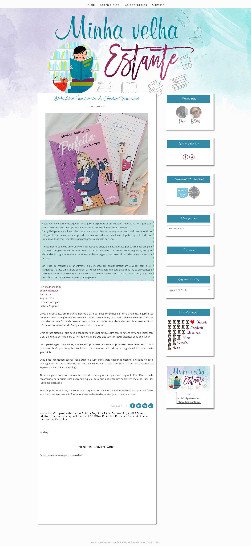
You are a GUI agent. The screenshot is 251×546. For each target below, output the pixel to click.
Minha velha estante (108, 542)
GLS (133, 413)
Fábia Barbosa (113, 413)
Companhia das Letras (67, 413)
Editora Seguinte (92, 413)
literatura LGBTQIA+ (88, 416)
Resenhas (108, 416)
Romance (121, 416)
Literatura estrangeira (62, 416)
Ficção (126, 413)
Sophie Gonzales (49, 290)
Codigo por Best (153, 542)
